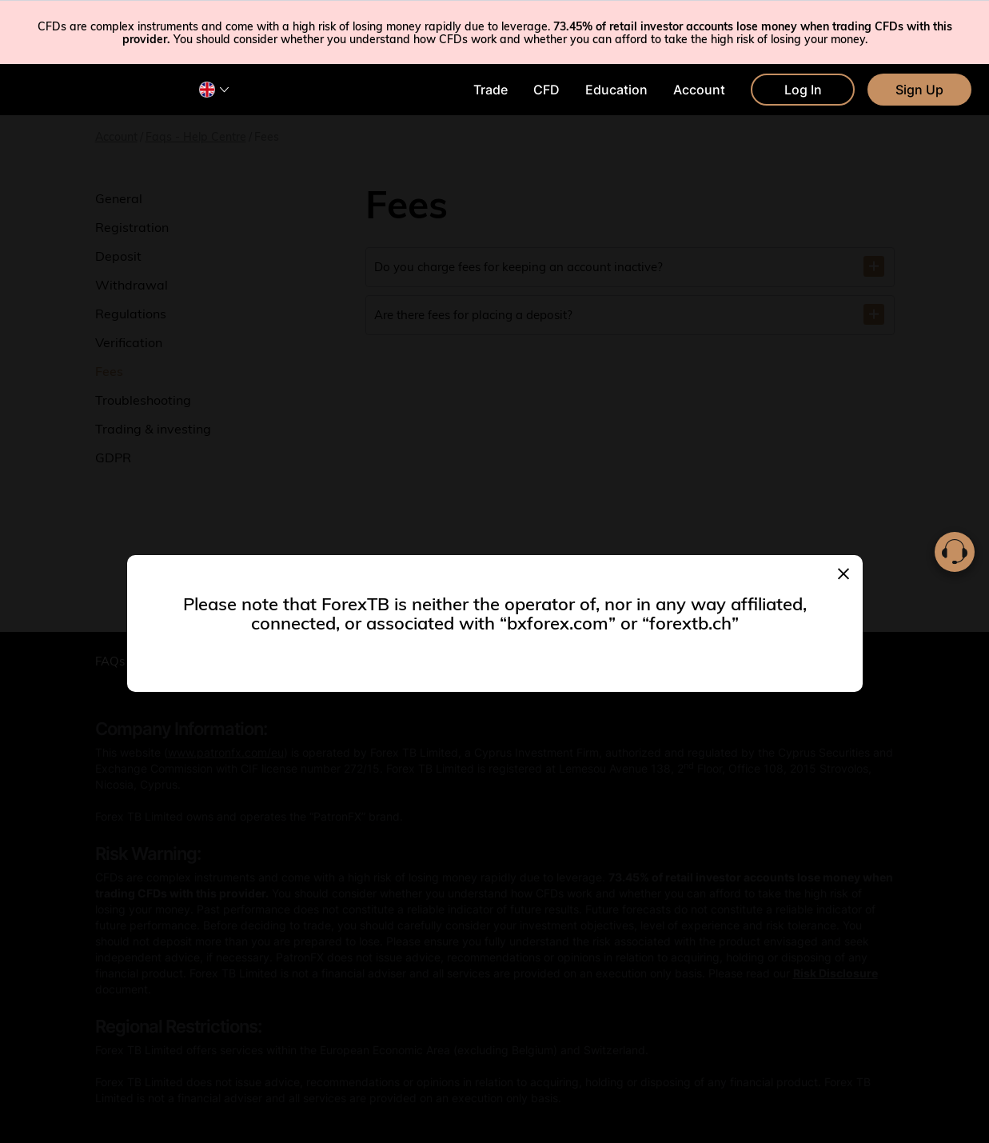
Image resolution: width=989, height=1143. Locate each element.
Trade (490, 90)
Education (616, 90)
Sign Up (919, 90)
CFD (546, 90)
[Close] (843, 572)
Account (699, 90)
